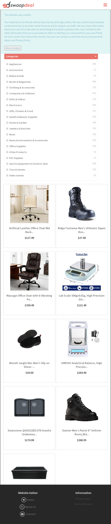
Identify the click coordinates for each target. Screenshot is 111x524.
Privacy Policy (83, 498)
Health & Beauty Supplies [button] (23, 116)
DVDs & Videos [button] (17, 99)
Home (30, 499)
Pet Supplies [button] (16, 158)
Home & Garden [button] (18, 122)
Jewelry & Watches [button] (19, 128)
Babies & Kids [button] (16, 75)
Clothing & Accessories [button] (22, 87)
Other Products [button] (18, 152)
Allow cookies (13, 48)
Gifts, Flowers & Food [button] (21, 111)
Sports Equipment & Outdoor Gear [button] (28, 163)
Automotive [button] (16, 70)
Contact (31, 514)
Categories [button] (12, 56)
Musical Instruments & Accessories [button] (28, 140)
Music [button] (12, 134)
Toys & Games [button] (17, 169)
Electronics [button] (15, 105)
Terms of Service (83, 504)
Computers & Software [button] (22, 93)
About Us (30, 506)
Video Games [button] (16, 175)
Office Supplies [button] (17, 146)
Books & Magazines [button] (20, 81)
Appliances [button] (15, 64)
